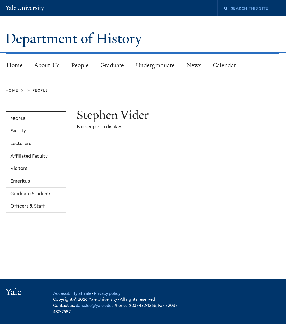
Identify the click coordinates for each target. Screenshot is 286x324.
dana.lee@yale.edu (94, 305)
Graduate (112, 65)
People (80, 65)
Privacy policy (107, 293)
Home (14, 65)
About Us (47, 65)
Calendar (224, 65)
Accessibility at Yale (72, 293)
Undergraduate (155, 65)
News (193, 65)
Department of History (75, 38)
